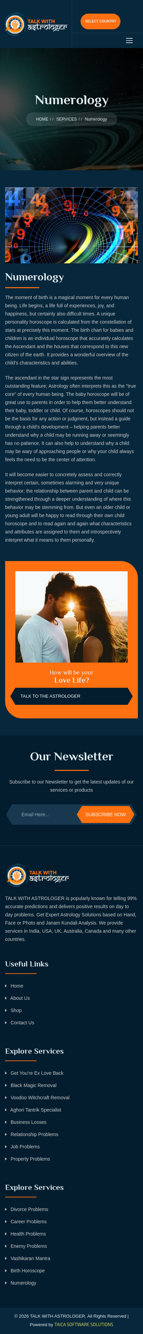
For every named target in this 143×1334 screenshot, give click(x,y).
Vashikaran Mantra (27, 1258)
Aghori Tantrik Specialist (33, 1110)
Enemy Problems (26, 1246)
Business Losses (25, 1122)
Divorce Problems (26, 1209)
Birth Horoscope (25, 1270)
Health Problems (25, 1234)
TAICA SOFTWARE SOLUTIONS (83, 1324)
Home (14, 986)
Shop (13, 1010)
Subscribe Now (105, 814)
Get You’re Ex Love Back (34, 1073)
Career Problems (26, 1221)
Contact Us (19, 1022)
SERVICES (66, 119)
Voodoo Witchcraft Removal (37, 1097)
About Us (17, 998)
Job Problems (22, 1146)
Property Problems (27, 1159)
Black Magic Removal (31, 1085)
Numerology (20, 1283)
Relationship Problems (31, 1134)
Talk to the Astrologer (50, 696)
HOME (42, 119)
